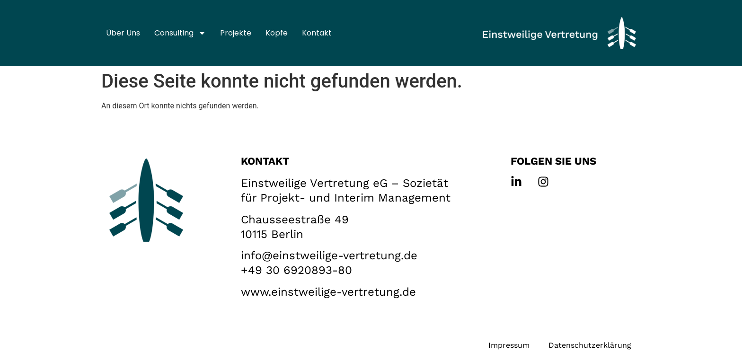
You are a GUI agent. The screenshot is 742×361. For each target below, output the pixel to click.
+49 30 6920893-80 (296, 270)
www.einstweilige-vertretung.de (328, 292)
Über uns (123, 32)
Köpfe (276, 32)
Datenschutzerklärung (589, 345)
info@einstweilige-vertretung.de (329, 255)
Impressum (509, 345)
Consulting (180, 33)
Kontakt (317, 32)
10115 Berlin (272, 234)
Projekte (235, 32)
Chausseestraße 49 (295, 219)
